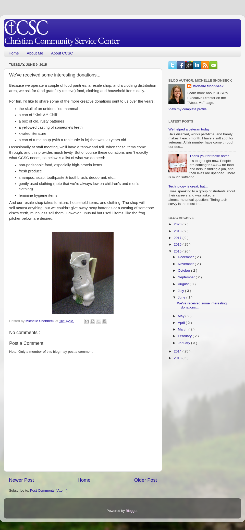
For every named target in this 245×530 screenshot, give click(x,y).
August (184, 284)
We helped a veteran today (189, 129)
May (181, 316)
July (181, 291)
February (185, 336)
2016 (178, 244)
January (184, 343)
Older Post (145, 480)
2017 (178, 238)
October (184, 270)
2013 (178, 358)
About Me (35, 53)
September (187, 277)
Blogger (132, 511)
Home (14, 53)
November (186, 264)
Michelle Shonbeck (208, 86)
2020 (178, 224)
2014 (178, 351)
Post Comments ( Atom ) (49, 490)
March (183, 329)
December (186, 257)
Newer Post (21, 480)
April (182, 323)
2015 (178, 251)
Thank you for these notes (209, 156)
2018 (178, 231)
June (182, 297)
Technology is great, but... (188, 186)
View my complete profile (187, 109)
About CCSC (62, 53)
